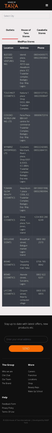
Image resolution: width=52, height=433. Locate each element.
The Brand (6, 383)
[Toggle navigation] (47, 5)
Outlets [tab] (10, 30)
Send (26, 348)
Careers (31, 371)
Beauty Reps (33, 387)
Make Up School (35, 391)
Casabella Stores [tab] (42, 32)
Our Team (6, 379)
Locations (32, 379)
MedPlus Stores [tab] (26, 41)
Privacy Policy (8, 408)
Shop (30, 383)
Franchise (32, 375)
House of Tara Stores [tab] (26, 33)
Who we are (7, 371)
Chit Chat (6, 375)
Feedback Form (9, 404)
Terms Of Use (8, 411)
